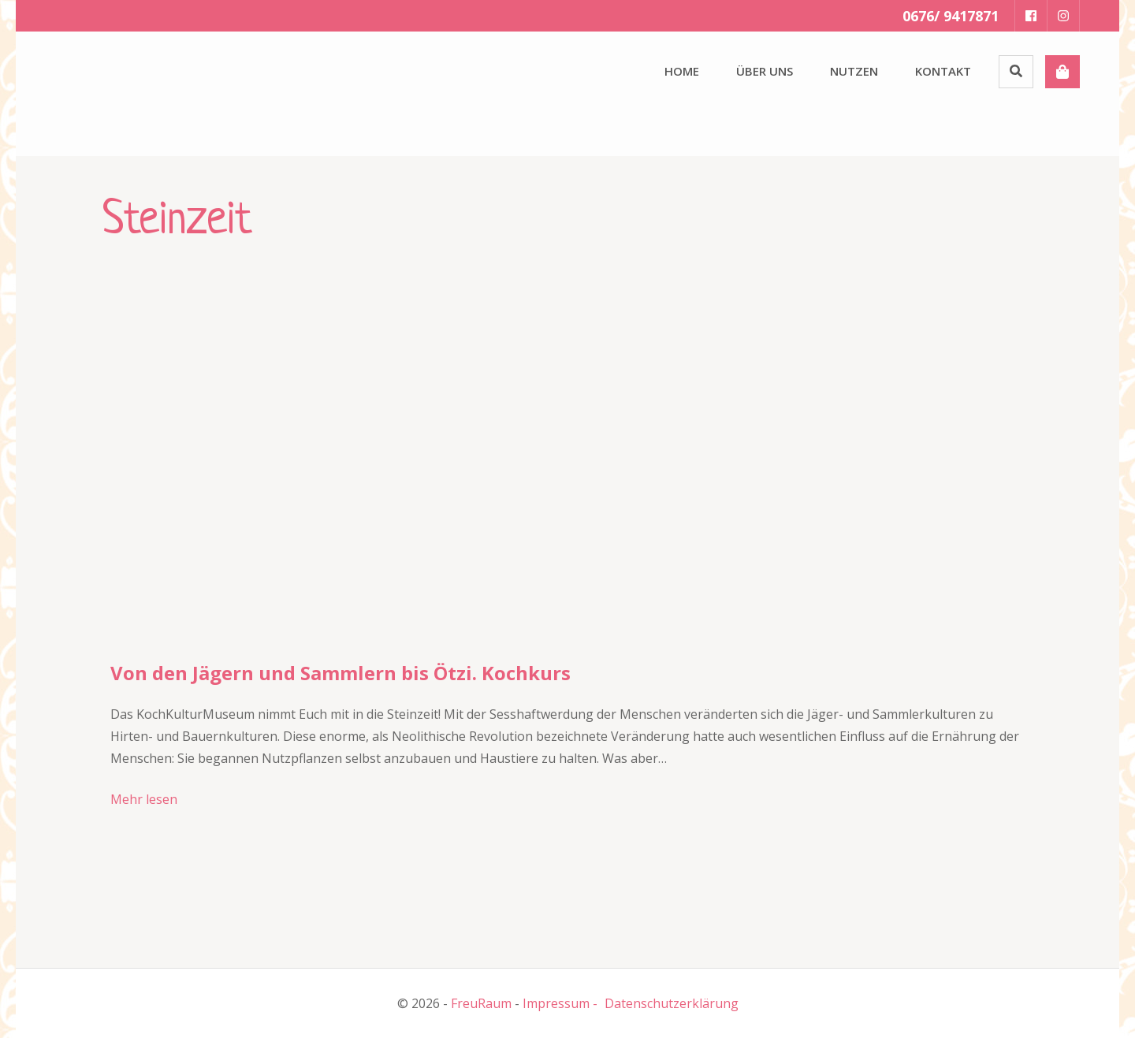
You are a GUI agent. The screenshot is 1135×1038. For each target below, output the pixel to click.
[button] (102, 90)
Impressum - (560, 1003)
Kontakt (943, 71)
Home (681, 71)
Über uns (764, 71)
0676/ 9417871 (950, 15)
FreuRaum (481, 1003)
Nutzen (854, 71)
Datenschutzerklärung (672, 1003)
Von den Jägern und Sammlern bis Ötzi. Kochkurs (340, 673)
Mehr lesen (143, 799)
